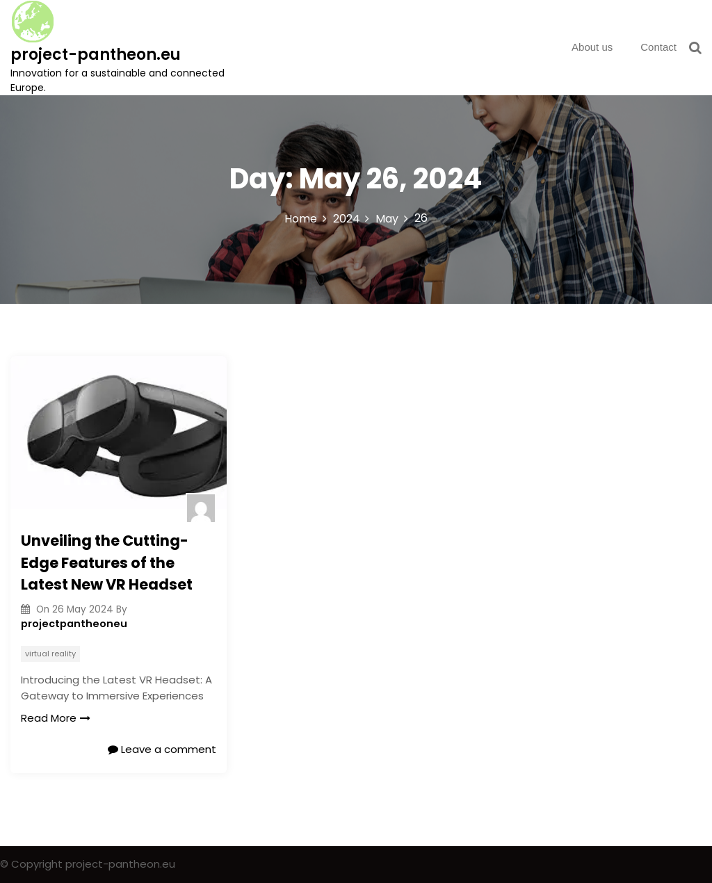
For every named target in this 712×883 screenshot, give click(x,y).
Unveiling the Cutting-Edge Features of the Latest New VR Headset (107, 562)
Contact (658, 47)
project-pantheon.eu (95, 54)
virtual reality (50, 653)
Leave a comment (162, 749)
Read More (55, 718)
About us (592, 47)
